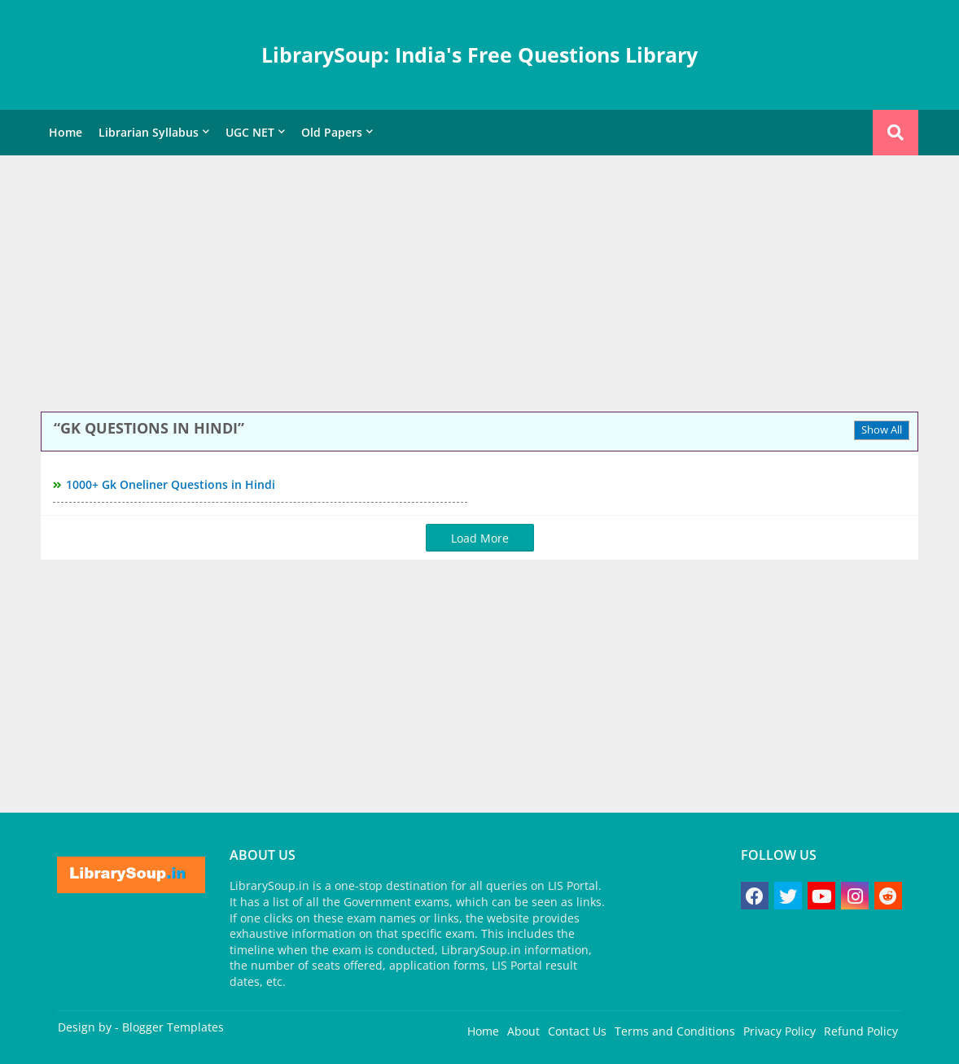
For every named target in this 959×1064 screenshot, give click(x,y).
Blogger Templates (173, 1027)
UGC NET (250, 132)
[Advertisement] (479, 285)
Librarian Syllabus (149, 132)
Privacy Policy (779, 1031)
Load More (480, 538)
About (523, 1031)
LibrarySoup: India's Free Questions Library (479, 54)
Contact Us (577, 1031)
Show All (881, 429)
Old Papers (331, 132)
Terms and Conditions (675, 1031)
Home (65, 132)
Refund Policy (861, 1031)
